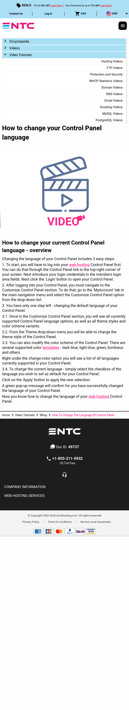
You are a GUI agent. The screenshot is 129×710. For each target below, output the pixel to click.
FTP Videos (115, 68)
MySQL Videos (112, 114)
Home (6, 415)
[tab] (64, 486)
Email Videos (113, 100)
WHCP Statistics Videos (106, 81)
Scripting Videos (111, 107)
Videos (14, 48)
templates (50, 347)
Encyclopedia (19, 41)
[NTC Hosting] (18, 25)
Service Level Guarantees (95, 521)
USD (111, 13)
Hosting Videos (112, 61)
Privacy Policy (30, 521)
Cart (80, 13)
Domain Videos (112, 87)
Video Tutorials (20, 55)
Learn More (56, 5)
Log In (48, 13)
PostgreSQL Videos (109, 120)
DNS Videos (114, 94)
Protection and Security (106, 74)
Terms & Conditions (60, 521)
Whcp (43, 415)
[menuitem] (16, 14)
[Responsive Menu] (122, 26)
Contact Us (16, 13)
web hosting (79, 264)
